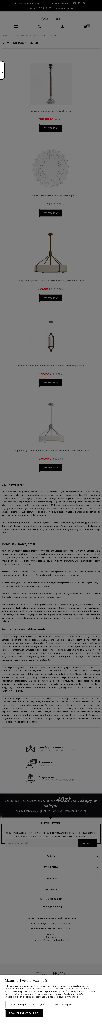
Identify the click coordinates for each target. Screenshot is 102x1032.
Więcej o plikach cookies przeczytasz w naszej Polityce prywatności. (42, 997)
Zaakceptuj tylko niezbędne (27, 1004)
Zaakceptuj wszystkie (23, 1013)
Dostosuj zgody (66, 1004)
